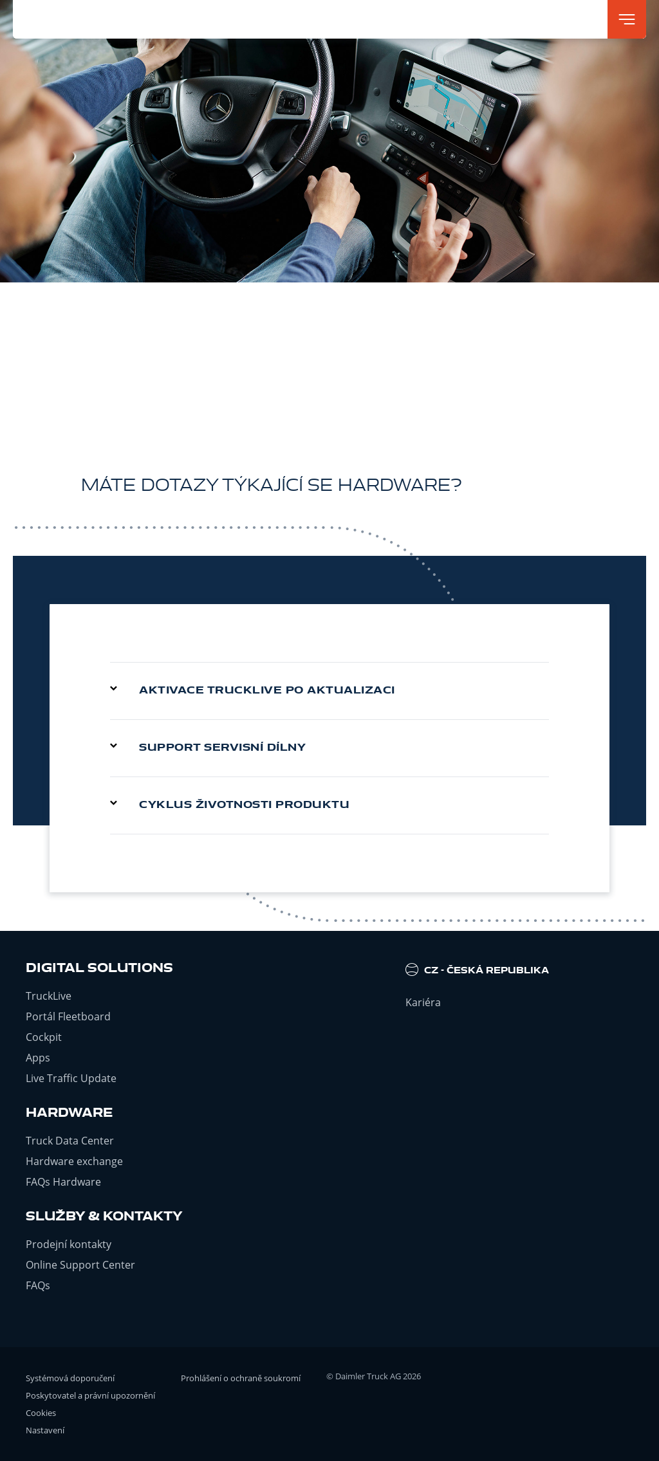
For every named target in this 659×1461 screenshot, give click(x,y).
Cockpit (44, 1037)
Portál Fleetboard (68, 1016)
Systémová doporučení (70, 1378)
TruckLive (48, 996)
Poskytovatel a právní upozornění (90, 1395)
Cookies (41, 1413)
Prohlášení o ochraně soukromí (241, 1378)
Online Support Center (80, 1265)
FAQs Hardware (63, 1182)
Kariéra (423, 1002)
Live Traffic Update (71, 1078)
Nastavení (45, 1430)
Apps (38, 1058)
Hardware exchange (74, 1161)
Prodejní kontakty (68, 1244)
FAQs (38, 1285)
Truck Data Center (70, 1141)
